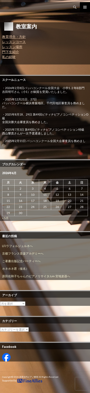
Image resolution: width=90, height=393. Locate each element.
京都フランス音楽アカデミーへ (23, 253)
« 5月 (5, 218)
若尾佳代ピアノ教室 (28, 377)
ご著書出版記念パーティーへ (21, 261)
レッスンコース (14, 42)
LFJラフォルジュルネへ (17, 246)
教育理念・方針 (14, 37)
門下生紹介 (10, 52)
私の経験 (9, 57)
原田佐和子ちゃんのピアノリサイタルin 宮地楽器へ (36, 276)
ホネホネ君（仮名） (15, 268)
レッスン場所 (12, 47)
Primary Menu (85, 7)
